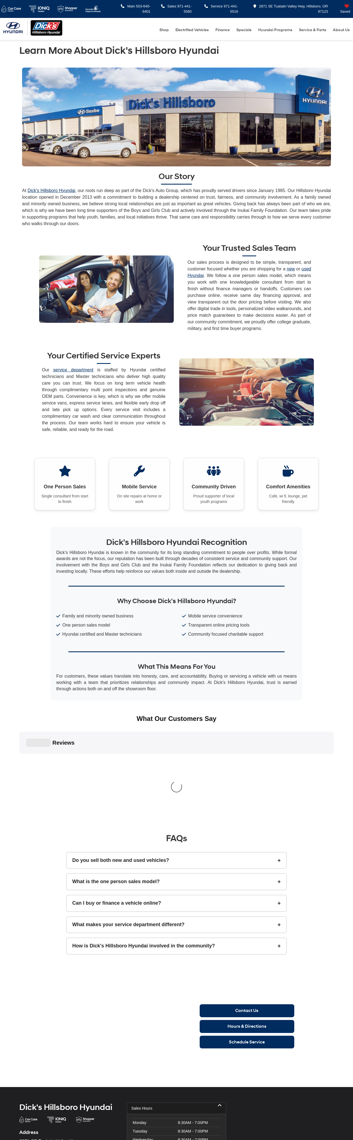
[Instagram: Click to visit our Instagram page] (35, 1072)
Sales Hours (176, 994)
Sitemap (120, 1127)
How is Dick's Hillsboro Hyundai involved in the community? (143, 832)
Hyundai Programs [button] (275, 30)
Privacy (134, 1127)
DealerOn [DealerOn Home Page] (104, 1127)
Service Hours (176, 1073)
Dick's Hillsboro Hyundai (51, 190)
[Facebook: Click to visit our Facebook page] (23, 1072)
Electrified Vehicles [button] (192, 30)
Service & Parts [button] (312, 30)
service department (73, 369)
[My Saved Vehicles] (340, 9)
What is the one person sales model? (116, 767)
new (291, 269)
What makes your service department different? (128, 810)
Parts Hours (176, 1085)
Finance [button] (222, 30)
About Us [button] (341, 30)
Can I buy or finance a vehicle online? (116, 789)
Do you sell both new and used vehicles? (120, 746)
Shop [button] (164, 30)
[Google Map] (284, 1044)
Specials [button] (244, 30)
